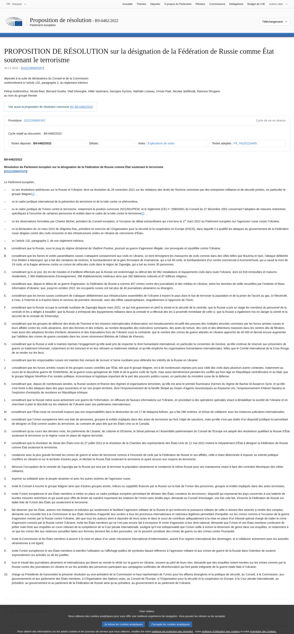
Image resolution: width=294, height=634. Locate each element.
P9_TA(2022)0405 (245, 143)
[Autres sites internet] (278, 4)
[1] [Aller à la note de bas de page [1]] (33, 194)
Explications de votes (161, 143)
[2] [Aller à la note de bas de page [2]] (142, 213)
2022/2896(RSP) (32, 68)
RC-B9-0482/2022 (81, 106)
